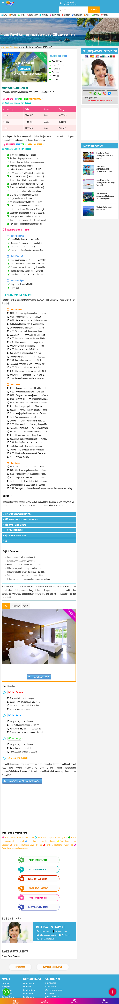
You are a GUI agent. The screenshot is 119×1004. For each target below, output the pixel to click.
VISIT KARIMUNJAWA (52, 990)
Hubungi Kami (6, 980)
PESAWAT (12, 9)
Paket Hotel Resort (29, 984)
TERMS (104, 9)
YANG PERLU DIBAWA (14, 518)
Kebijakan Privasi (7, 987)
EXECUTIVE (16, 599)
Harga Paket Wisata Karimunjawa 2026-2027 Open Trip (104, 149)
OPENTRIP (66, 9)
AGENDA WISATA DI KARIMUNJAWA (20, 513)
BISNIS (5, 599)
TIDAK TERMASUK (13, 523)
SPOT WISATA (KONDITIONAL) (18, 507)
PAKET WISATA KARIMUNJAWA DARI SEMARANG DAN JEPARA (104, 162)
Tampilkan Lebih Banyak (52, 960)
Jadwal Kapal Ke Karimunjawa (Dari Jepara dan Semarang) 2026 (105, 189)
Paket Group (27, 980)
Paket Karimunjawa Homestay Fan (52, 831)
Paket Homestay (28, 987)
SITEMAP (95, 9)
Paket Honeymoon (28, 977)
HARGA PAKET (32, 9)
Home (2, 41)
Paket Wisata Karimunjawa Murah (19, 831)
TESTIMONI (49, 987)
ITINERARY (44, 9)
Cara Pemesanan (7, 984)
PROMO (87, 9)
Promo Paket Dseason (12, 41)
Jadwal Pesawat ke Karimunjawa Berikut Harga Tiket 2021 (105, 176)
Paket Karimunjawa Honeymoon (15, 842)
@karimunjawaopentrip (53, 984)
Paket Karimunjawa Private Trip (59, 838)
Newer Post (20, 960)
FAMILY (25, 599)
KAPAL (4, 9)
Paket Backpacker (29, 991)
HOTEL (21, 9)
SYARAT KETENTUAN (14, 529)
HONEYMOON (55, 9)
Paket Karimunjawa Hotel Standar (42, 834)
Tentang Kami (6, 977)
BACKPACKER (77, 9)
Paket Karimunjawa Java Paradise (27, 838)
